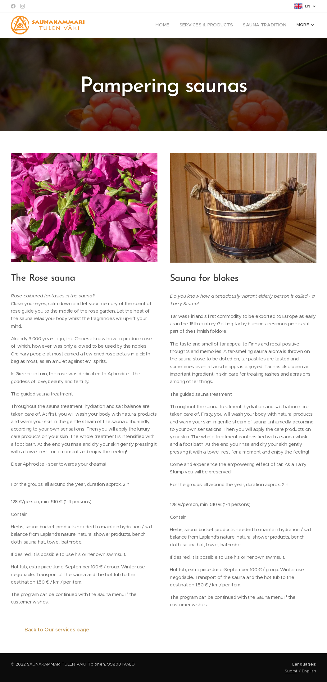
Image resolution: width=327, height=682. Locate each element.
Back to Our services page (57, 629)
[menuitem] (114, 25)
